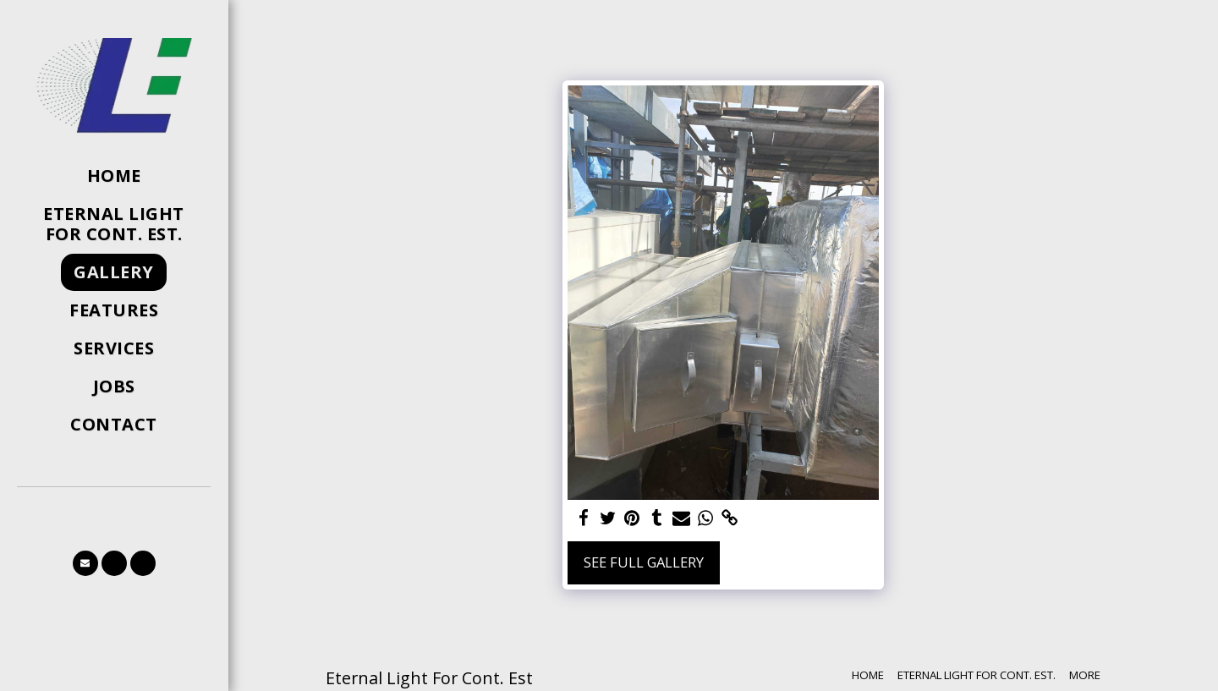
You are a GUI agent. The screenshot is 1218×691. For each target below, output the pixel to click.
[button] (85, 563)
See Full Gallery (644, 562)
